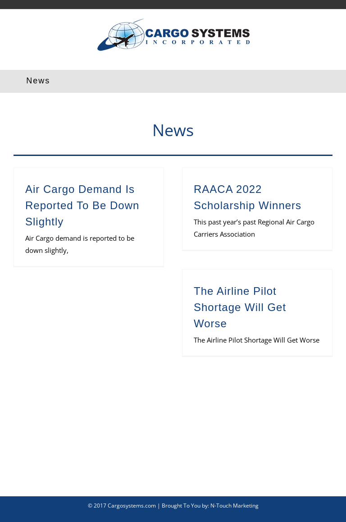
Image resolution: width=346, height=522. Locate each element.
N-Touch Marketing (234, 505)
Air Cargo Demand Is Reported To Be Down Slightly (82, 205)
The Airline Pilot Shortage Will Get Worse (240, 307)
